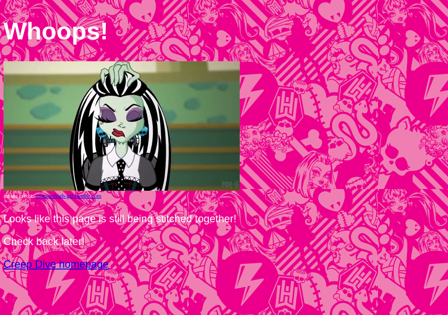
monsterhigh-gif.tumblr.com (68, 195)
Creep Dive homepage (56, 264)
